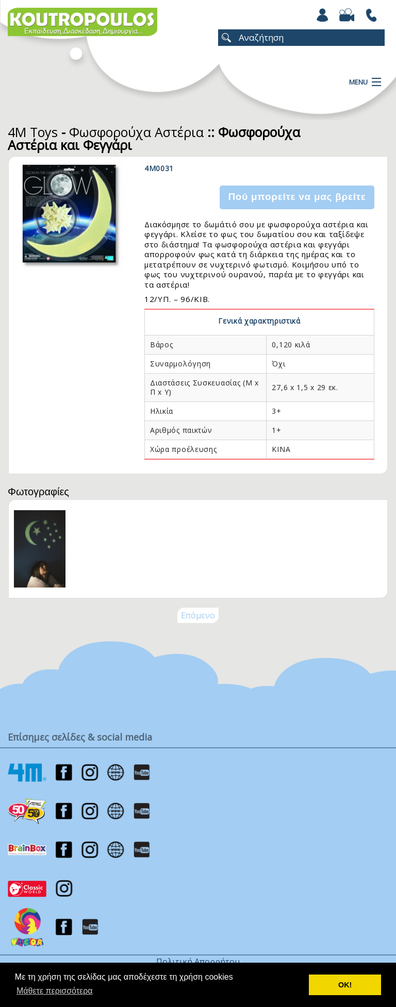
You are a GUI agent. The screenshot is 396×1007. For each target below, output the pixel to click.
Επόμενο (198, 615)
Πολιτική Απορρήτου (198, 961)
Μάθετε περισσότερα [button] (54, 990)
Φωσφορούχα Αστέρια (136, 132)
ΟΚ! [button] (345, 985)
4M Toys (33, 132)
